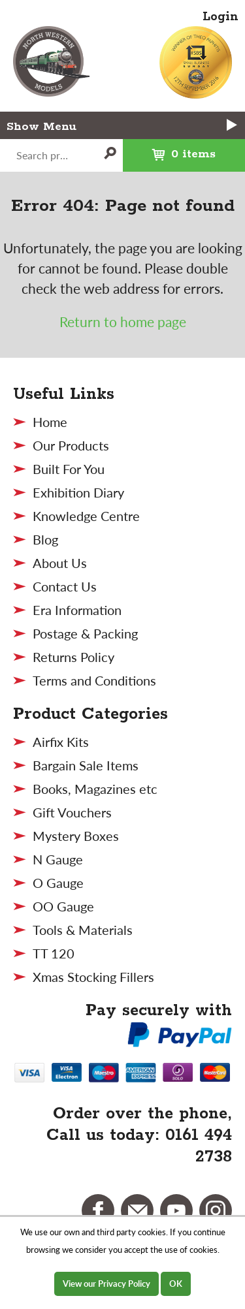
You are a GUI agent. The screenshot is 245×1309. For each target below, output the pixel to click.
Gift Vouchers (72, 812)
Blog (45, 539)
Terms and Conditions (94, 680)
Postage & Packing (85, 633)
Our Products (71, 445)
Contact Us (65, 586)
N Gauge (58, 859)
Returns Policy (73, 657)
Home (50, 422)
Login (220, 17)
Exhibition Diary (78, 492)
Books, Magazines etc (95, 788)
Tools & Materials (83, 930)
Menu (140, 126)
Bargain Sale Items (86, 765)
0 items (169, 150)
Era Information (77, 610)
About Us (60, 563)
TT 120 (53, 953)
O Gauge (58, 883)
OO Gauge (63, 906)
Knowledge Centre (86, 516)
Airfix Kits (61, 741)
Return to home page (122, 321)
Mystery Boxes (76, 836)
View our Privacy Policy (106, 1283)
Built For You (69, 469)
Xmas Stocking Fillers (93, 977)
